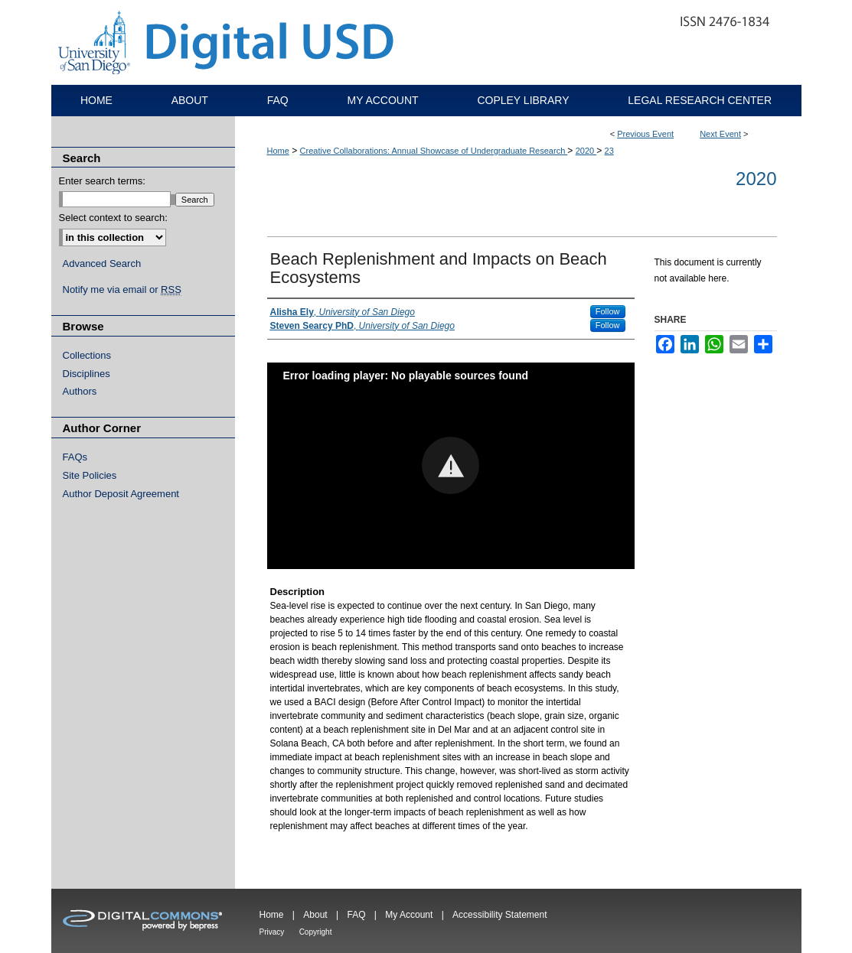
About (315, 914)
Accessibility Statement (499, 914)
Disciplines (86, 373)
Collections (87, 355)
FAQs (75, 457)
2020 (586, 150)
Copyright (315, 932)
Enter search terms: (102, 181)
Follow (608, 311)
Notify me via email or (122, 290)
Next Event (720, 133)
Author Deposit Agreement (121, 493)
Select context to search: (113, 217)
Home (278, 150)
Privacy (272, 932)
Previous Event (645, 133)
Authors (80, 391)
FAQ (356, 914)
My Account (409, 914)
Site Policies (90, 475)
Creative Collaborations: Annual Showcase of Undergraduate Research (434, 150)
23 (609, 150)
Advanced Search (102, 263)
